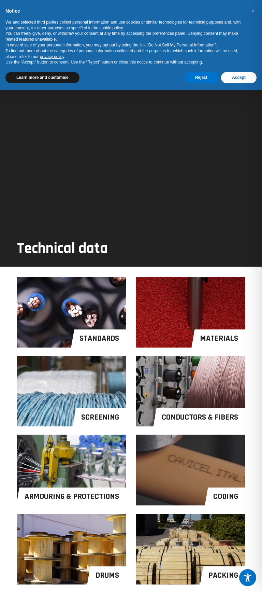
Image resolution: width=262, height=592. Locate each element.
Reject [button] (201, 77)
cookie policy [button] (111, 28)
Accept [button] (239, 77)
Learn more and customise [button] (42, 77)
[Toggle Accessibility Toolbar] (247, 577)
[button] (253, 10)
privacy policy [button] (52, 56)
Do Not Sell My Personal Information (181, 45)
